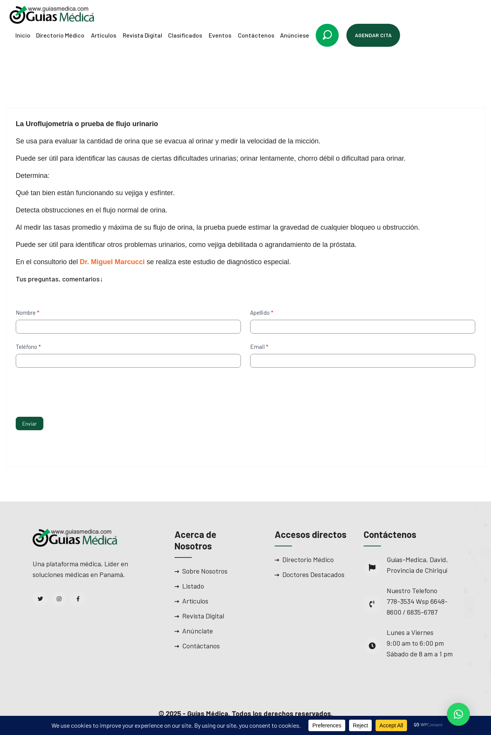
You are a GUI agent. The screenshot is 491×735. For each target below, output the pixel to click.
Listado (193, 586)
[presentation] (74, 390)
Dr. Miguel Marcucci (112, 262)
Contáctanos (201, 645)
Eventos (220, 35)
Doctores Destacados (313, 574)
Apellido (261, 312)
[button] (458, 714)
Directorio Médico (60, 35)
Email (259, 346)
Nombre (27, 312)
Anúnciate (197, 630)
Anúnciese (294, 35)
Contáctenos (256, 35)
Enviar (29, 423)
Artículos (103, 35)
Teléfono (28, 346)
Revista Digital (142, 35)
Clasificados (185, 35)
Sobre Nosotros (204, 571)
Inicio (22, 35)
